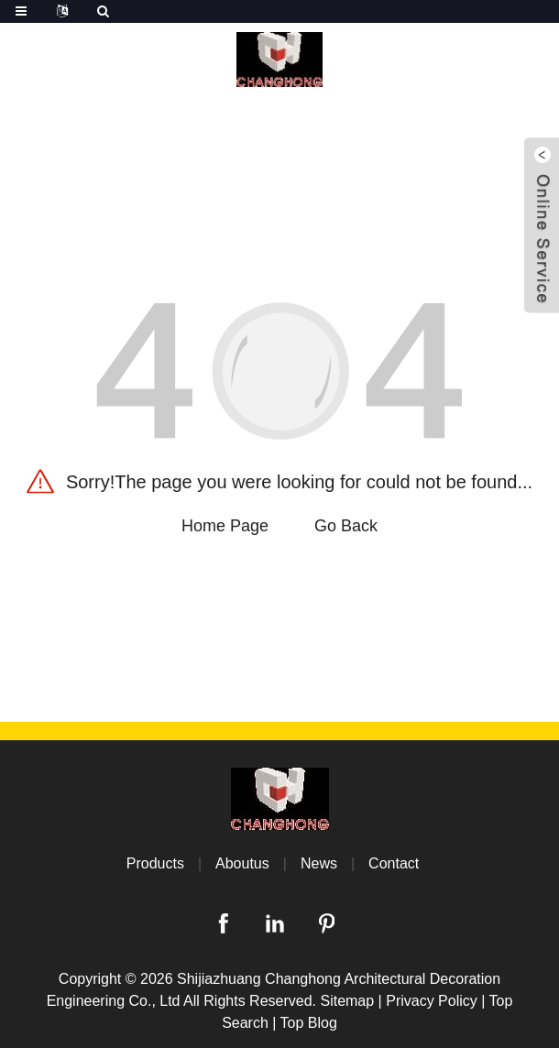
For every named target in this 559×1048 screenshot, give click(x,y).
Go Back (346, 526)
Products (155, 863)
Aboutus (242, 863)
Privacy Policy (431, 1001)
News (319, 863)
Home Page (225, 526)
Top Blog (308, 1023)
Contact (393, 863)
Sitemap (347, 1001)
